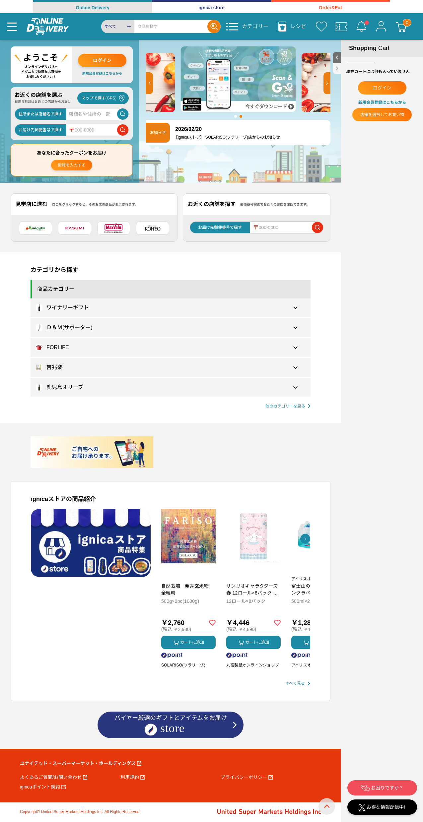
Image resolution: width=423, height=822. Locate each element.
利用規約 (132, 777)
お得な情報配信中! (382, 807)
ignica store (211, 7)
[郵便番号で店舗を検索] (122, 130)
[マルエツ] (35, 228)
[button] (149, 83)
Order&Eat (330, 7)
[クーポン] (341, 26)
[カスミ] (74, 228)
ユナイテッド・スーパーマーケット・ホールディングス (80, 763)
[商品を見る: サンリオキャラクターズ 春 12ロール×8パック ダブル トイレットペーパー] (253, 571)
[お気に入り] (321, 26)
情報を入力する (72, 165)
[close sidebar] (337, 68)
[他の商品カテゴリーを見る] (288, 406)
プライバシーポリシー (247, 777)
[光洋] (152, 228)
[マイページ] (381, 26)
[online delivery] (48, 26)
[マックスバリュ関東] (113, 228)
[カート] (401, 26)
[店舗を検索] (122, 114)
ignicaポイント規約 (43, 787)
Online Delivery (92, 7)
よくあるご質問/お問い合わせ (53, 777)
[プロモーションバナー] (91, 543)
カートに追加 (188, 642)
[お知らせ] (361, 26)
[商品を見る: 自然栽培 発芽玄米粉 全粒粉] (188, 571)
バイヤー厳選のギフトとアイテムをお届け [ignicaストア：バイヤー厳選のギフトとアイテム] (170, 725)
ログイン (102, 60)
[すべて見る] (297, 683)
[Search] (170, 26)
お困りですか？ (382, 788)
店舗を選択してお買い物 (382, 114)
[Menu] (12, 26)
